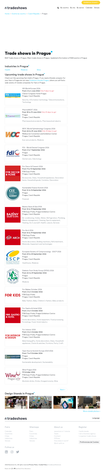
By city (72, 8)
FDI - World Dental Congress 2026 (35, 147)
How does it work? (61, 441)
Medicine (24, 70)
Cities (7, 436)
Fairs (7, 427)
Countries (8, 434)
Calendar (89, 8)
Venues (96, 8)
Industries (8, 438)
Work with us (59, 443)
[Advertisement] (52, 31)
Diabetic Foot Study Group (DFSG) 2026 (38, 270)
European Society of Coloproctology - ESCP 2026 (41, 252)
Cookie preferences (54, 464)
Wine (39, 70)
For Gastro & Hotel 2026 (32, 308)
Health (7, 70)
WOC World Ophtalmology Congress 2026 (38, 129)
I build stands (84, 431)
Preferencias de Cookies (89, 442)
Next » (62, 389)
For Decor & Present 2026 (32, 166)
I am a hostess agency (87, 434)
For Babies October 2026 (32, 289)
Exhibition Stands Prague (39, 80)
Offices (57, 438)
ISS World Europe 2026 (31, 88)
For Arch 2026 (27, 230)
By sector (80, 8)
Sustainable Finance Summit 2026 (35, 188)
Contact (57, 436)
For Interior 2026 (29, 329)
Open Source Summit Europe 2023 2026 (37, 351)
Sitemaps (34, 427)
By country (64, 8)
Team (56, 434)
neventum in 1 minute (62, 431)
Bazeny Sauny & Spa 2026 (32, 207)
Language (96, 418)
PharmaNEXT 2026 (29, 110)
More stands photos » (91, 411)
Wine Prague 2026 (29, 370)
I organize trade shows (87, 436)
